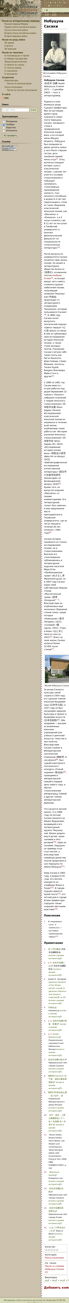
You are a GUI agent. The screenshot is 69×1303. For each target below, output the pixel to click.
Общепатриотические (15, 62)
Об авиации (10, 49)
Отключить (11, 130)
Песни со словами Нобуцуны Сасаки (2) (54, 1269)
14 (56, 909)
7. (45, 1060)
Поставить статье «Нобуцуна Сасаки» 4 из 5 (54, 1250)
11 (63, 866)
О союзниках (10, 71)
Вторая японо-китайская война (20, 33)
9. (45, 1092)
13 (59, 894)
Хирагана (11, 127)
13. (45, 1188)
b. (51, 963)
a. (49, 963)
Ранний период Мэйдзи (16, 24)
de (53, 1280)
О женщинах (10, 74)
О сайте (6, 94)
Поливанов (11, 121)
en (61, 1280)
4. (45, 1007)
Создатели (8, 77)
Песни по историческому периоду (21, 21)
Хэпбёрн (10, 124)
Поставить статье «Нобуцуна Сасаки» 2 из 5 (49, 1250)
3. (45, 979)
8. (45, 1076)
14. (45, 1208)
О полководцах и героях (16, 55)
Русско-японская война (16, 30)
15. (45, 1228)
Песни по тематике (12, 52)
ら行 (46, 15)
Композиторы (11, 80)
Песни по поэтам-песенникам (22, 90)
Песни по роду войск (13, 40)
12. (45, 1172)
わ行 (54, 15)
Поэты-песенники (54, 1258)
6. (45, 1034)
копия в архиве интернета (55, 972)
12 (52, 888)
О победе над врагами (15, 59)
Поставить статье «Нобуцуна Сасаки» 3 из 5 (51, 1250)
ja (46, 1280)
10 (55, 842)
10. (45, 1115)
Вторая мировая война (15, 36)
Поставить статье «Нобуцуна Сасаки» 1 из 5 (46, 1250)
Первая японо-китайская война (20, 27)
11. (45, 1135)
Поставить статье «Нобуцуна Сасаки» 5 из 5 (57, 1250)
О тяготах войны (12, 68)
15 (57, 936)
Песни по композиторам (19, 83)
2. (45, 963)
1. (45, 921)
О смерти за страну (14, 65)
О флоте (8, 46)
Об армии (9, 43)
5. (45, 1021)
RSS (6, 98)
